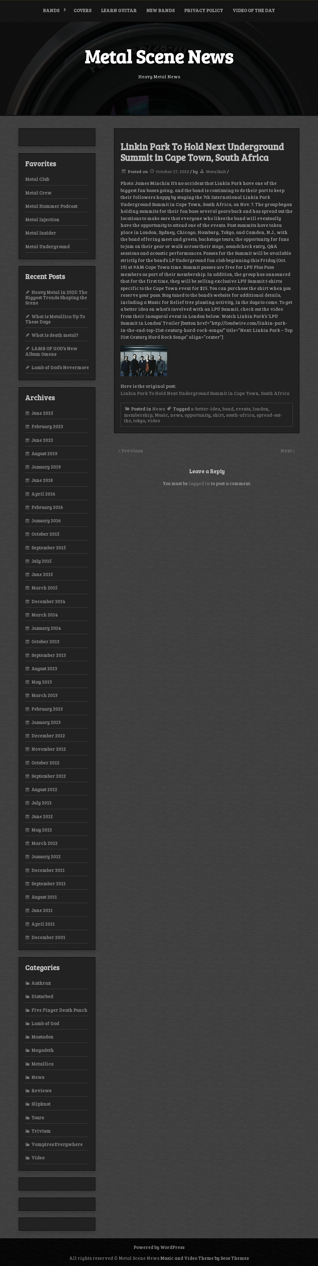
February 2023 (47, 426)
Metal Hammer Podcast (51, 206)
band (228, 409)
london (260, 409)
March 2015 (44, 588)
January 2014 (46, 628)
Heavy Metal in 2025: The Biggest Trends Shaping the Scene (56, 297)
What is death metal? (54, 335)
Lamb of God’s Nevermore (60, 367)
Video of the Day (254, 10)
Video (37, 1157)
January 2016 (46, 520)
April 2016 (43, 494)
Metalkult (216, 171)
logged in (199, 483)
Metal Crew (38, 193)
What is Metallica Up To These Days (55, 319)
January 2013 (46, 722)
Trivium (41, 1131)
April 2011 (43, 924)
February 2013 (47, 709)
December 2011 (48, 870)
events (243, 409)
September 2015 (48, 547)
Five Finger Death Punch (59, 1010)
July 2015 (41, 561)
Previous (132, 450)
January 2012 (46, 856)
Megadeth (42, 1050)
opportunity (197, 415)
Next (286, 450)
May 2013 (41, 682)
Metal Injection (42, 219)
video (153, 420)
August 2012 (44, 789)
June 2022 (42, 440)
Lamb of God (45, 1023)
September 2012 (48, 776)
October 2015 (45, 534)
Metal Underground (47, 246)
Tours (37, 1117)
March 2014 (44, 615)
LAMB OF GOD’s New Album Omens (51, 351)
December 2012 (48, 735)
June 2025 (42, 413)
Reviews (41, 1090)
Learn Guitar (119, 10)
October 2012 (45, 762)
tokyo (139, 420)
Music (161, 415)
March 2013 (44, 695)
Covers (82, 10)
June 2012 (42, 816)
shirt (218, 415)
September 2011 (48, 883)
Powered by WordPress (159, 1247)
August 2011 (44, 897)
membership (138, 415)
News (158, 409)
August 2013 (44, 668)
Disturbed (42, 996)
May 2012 (41, 830)
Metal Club (37, 179)
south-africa (240, 415)
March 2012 (44, 843)
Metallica (42, 1064)
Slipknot (40, 1104)
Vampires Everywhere (57, 1144)
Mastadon (42, 1037)
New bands (160, 10)
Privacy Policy (203, 10)
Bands (51, 10)
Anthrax (41, 983)
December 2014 (48, 601)
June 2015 (42, 574)
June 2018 (42, 480)
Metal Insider (40, 233)
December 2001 (48, 937)
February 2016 (47, 507)
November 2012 (48, 749)
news (176, 415)
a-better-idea (205, 409)
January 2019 (46, 467)
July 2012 (41, 803)
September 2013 (48, 655)
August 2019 (44, 453)
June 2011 (41, 910)
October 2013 (45, 641)
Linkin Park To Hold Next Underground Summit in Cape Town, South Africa (204, 393)
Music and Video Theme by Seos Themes (204, 1258)
